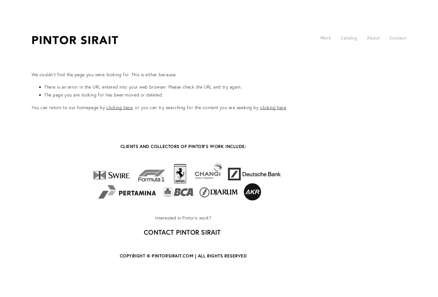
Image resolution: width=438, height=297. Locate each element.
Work (325, 38)
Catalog (349, 38)
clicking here (119, 107)
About (373, 38)
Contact (397, 38)
